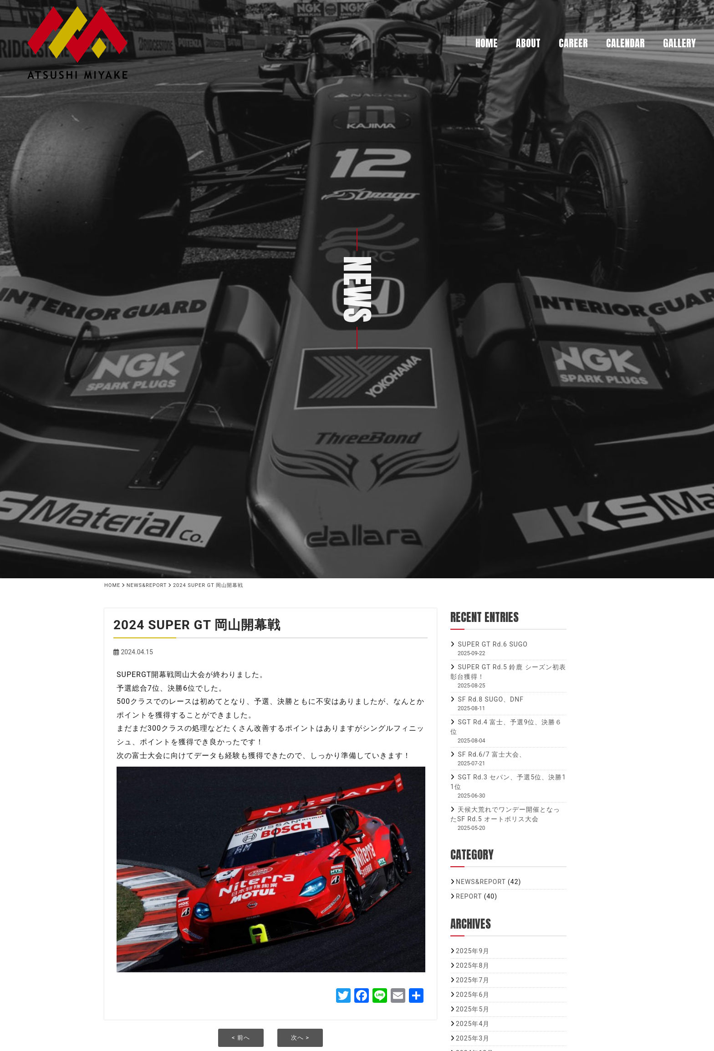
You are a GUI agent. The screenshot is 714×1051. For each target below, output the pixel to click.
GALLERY (679, 43)
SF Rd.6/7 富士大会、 (492, 754)
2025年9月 (473, 951)
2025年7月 (473, 980)
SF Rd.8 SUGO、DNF (491, 699)
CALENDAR (625, 43)
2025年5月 (473, 1009)
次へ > (300, 1037)
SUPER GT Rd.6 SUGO (492, 644)
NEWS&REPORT (481, 881)
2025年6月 (473, 994)
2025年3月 (473, 1038)
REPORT (469, 896)
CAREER (573, 43)
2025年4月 (473, 1023)
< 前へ (241, 1037)
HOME (486, 43)
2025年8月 (473, 965)
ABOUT (528, 43)
